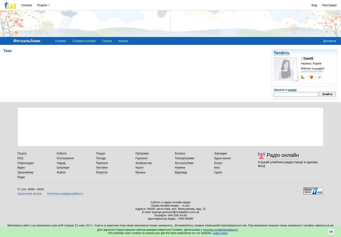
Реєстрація (329, 5)
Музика (140, 172)
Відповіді (181, 172)
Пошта (21, 153)
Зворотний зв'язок (29, 193)
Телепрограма (184, 158)
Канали (123, 40)
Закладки (220, 153)
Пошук (100, 153)
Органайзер (25, 172)
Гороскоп (141, 158)
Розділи (42, 5)
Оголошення (65, 158)
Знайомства (143, 163)
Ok (331, 231)
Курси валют (222, 158)
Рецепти (101, 172)
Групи (218, 172)
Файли (61, 172)
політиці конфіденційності (220, 229)
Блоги (218, 163)
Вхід (314, 5)
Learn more (220, 233)
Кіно (217, 167)
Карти (139, 167)
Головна (26, 5)
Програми (142, 153)
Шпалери (63, 167)
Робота (61, 153)
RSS (20, 158)
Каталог (180, 153)
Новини (180, 167)
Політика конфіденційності (65, 193)
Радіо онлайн (283, 155)
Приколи (102, 163)
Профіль (282, 53)
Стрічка (107, 40)
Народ (61, 163)
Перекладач (25, 163)
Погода (101, 158)
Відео (21, 167)
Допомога (329, 40)
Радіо (21, 177)
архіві (292, 89)
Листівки (102, 167)
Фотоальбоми (184, 163)
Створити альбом (83, 40)
